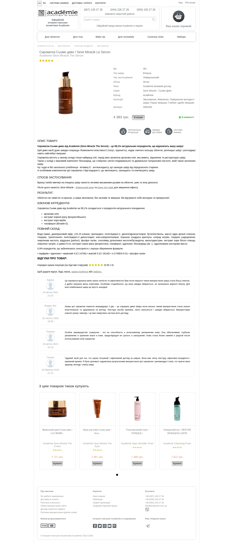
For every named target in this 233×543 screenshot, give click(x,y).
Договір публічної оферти (53, 509)
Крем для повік (105, 187)
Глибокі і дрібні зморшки (181, 102)
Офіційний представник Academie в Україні (120, 25)
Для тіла (78, 37)
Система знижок (59, 3)
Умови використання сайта (54, 506)
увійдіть (97, 271)
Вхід (181, 2)
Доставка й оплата (50, 499)
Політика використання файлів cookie (59, 512)
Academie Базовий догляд (157, 86)
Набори (181, 37)
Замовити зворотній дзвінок (120, 14)
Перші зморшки (158, 102)
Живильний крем (85, 187)
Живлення (163, 99)
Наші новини (99, 496)
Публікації (98, 499)
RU (44, 3)
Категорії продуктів (83, 46)
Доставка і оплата (82, 3)
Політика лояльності (50, 503)
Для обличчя (52, 37)
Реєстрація (190, 2)
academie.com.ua (45, 46)
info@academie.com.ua (156, 506)
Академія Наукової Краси (105, 506)
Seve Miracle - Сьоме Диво (157, 90)
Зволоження (103, 46)
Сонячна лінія (155, 37)
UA (39, 3)
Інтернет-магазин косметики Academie (62, 536)
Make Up (100, 37)
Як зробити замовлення (52, 496)
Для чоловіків (126, 37)
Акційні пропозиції (101, 503)
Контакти (100, 3)
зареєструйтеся (79, 271)
